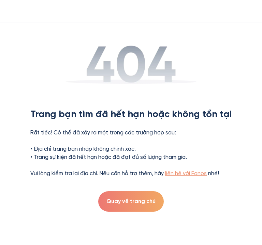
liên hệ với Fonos (186, 173)
